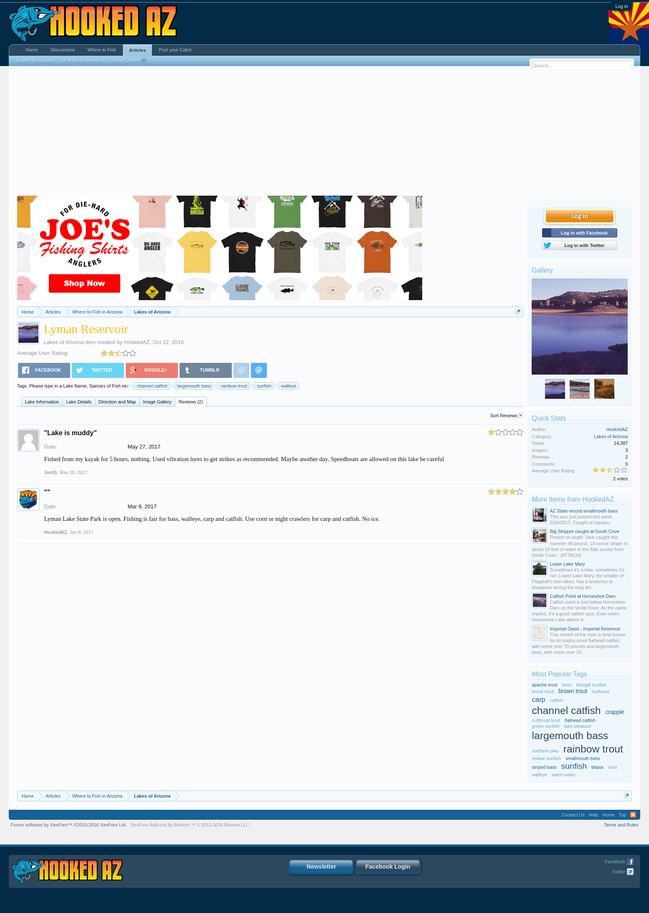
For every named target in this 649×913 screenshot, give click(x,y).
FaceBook (615, 861)
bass (567, 684)
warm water (563, 774)
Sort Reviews (507, 415)
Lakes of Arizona (64, 342)
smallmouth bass (582, 758)
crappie (615, 712)
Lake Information (42, 401)
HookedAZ (137, 342)
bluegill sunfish (591, 684)
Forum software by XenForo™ (69, 824)
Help (593, 814)
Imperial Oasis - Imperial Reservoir (585, 628)
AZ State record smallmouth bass (584, 510)
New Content (130, 61)
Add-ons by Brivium (191, 824)
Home (32, 49)
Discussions (63, 49)
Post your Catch (175, 49)
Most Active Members (83, 60)
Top (622, 814)
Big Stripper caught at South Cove (584, 531)
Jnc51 (50, 472)
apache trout (544, 684)
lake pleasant (577, 726)
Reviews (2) (191, 401)
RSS (633, 815)
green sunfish (545, 726)
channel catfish (150, 386)
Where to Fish (102, 49)
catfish (556, 700)
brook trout (543, 691)
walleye (288, 386)
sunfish (262, 386)
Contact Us (573, 814)
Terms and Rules (621, 824)
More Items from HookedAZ (573, 499)
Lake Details (78, 401)
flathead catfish (580, 720)
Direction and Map (117, 401)
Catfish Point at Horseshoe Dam (582, 596)
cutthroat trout (546, 720)
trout (612, 767)
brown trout (572, 691)
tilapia (597, 767)
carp (538, 699)
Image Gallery (157, 401)
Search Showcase (34, 60)
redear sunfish (546, 758)
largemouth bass (193, 386)
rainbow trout (232, 386)
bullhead (600, 691)
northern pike (545, 750)
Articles (137, 50)
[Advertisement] (324, 132)
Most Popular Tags (559, 674)
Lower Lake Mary (567, 563)
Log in (621, 6)
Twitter (618, 871)
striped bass (544, 767)
